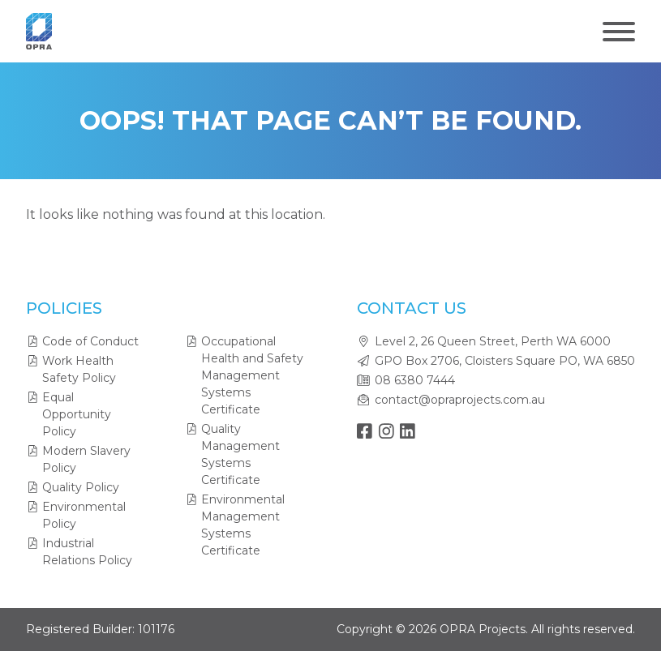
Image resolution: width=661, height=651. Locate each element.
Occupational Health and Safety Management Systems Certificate (252, 375)
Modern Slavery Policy (86, 459)
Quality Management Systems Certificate (240, 454)
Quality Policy (80, 487)
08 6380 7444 (415, 380)
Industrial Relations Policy (87, 551)
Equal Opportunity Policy (76, 414)
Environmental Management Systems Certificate (243, 525)
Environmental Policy (84, 515)
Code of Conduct (90, 341)
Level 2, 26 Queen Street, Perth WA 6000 (493, 341)
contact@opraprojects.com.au (460, 399)
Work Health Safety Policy (79, 369)
